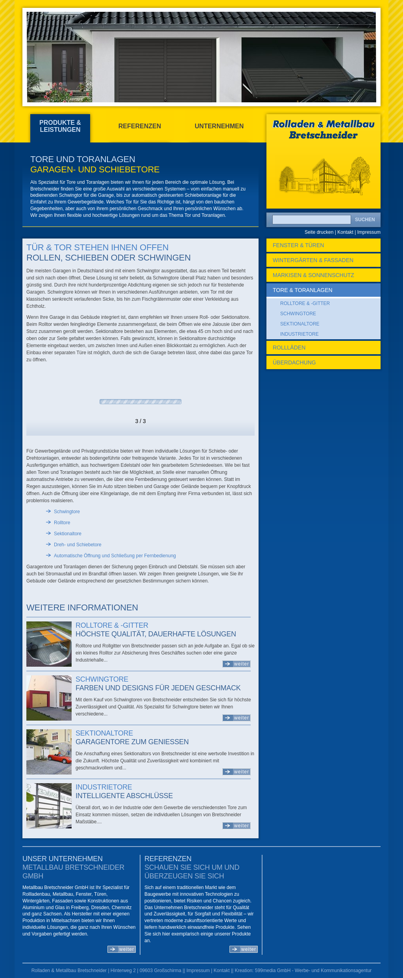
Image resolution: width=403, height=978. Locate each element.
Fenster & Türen (298, 245)
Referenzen (139, 126)
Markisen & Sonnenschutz (313, 275)
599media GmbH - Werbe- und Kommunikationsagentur (313, 970)
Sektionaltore (104, 733)
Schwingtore (102, 679)
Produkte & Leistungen (60, 126)
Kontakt (345, 232)
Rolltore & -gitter (112, 625)
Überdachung (294, 362)
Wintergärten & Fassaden (313, 260)
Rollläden (289, 347)
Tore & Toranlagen (303, 290)
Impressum (369, 232)
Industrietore (104, 787)
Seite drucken (319, 232)
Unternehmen (219, 126)
